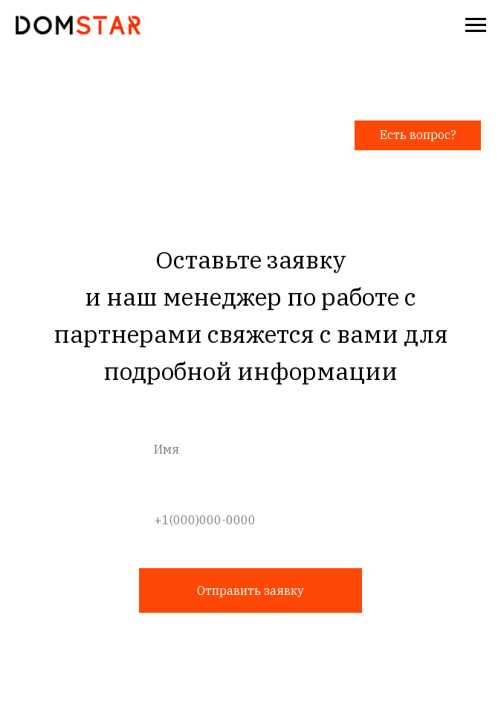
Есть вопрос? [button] (418, 134)
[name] (251, 449)
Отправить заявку (250, 590)
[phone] (251, 520)
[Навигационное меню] (475, 25)
